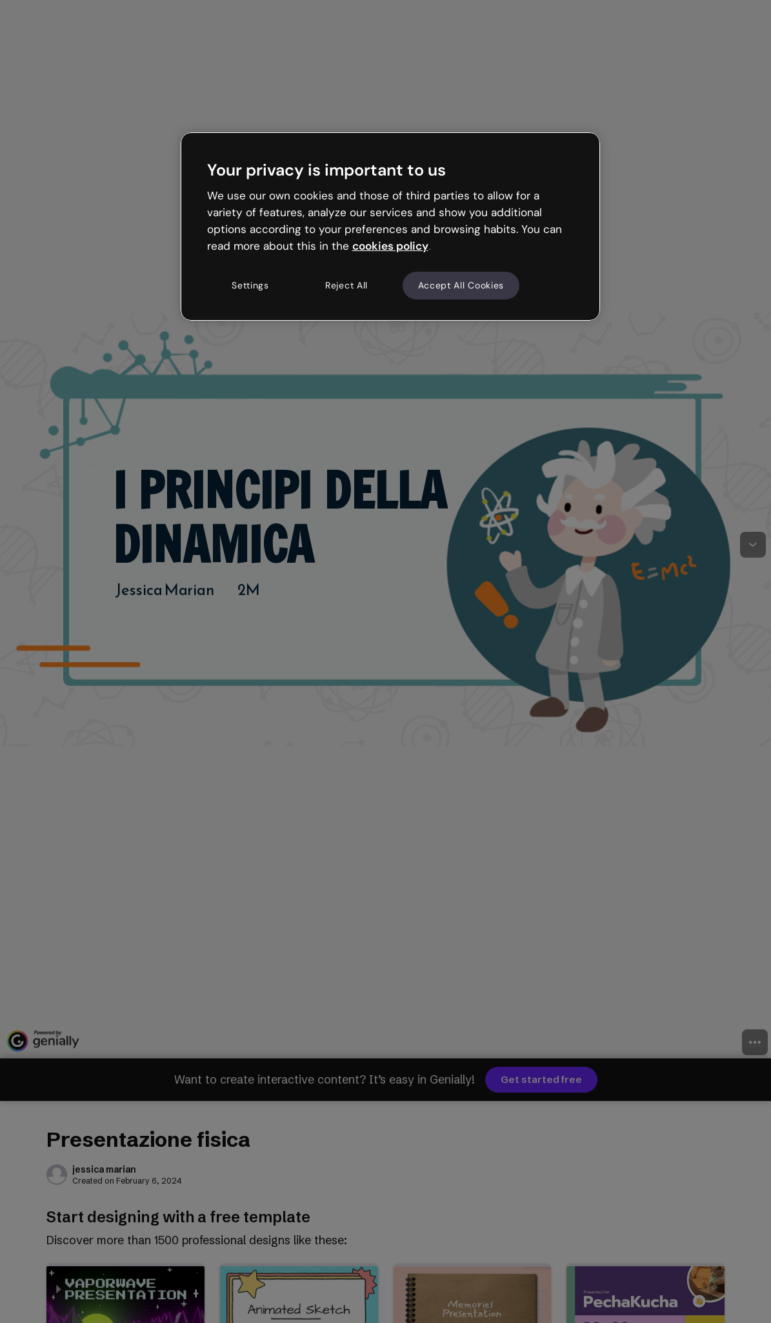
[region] (390, 226)
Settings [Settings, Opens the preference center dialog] (250, 285)
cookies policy (390, 246)
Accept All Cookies (461, 285)
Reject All (346, 285)
